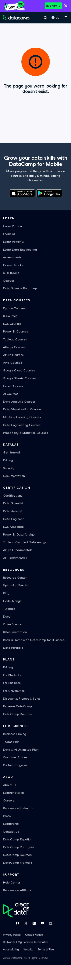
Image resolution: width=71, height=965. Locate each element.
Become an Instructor (18, 808)
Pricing (8, 460)
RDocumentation (15, 632)
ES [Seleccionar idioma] (55, 17)
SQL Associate (13, 527)
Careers (8, 800)
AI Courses (10, 394)
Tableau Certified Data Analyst (25, 542)
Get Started (11, 452)
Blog (6, 593)
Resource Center (15, 577)
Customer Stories (15, 757)
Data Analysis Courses (19, 401)
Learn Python (12, 226)
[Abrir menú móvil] (65, 17)
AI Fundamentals (15, 558)
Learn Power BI (13, 241)
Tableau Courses (15, 339)
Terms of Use (46, 949)
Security (9, 468)
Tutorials (9, 609)
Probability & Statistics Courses (25, 433)
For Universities (14, 691)
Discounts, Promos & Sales (22, 698)
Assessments (12, 257)
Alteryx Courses (14, 347)
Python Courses (14, 308)
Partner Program (15, 765)
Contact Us (11, 831)
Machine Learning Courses (22, 417)
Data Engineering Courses (22, 425)
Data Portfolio (13, 648)
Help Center (11, 882)
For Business (12, 683)
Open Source (12, 624)
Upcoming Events (15, 585)
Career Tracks (13, 265)
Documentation (14, 476)
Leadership (11, 823)
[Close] (65, 6)
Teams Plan (11, 742)
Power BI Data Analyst (19, 534)
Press (7, 816)
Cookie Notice (34, 934)
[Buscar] (45, 17)
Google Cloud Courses (19, 370)
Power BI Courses (15, 331)
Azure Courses (13, 355)
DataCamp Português (18, 847)
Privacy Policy (12, 934)
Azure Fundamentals (17, 550)
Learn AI (9, 234)
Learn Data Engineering (20, 249)
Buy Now (53, 5)
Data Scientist (13, 503)
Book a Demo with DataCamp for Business (33, 640)
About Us (9, 785)
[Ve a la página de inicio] (16, 18)
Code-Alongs (12, 601)
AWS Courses (12, 362)
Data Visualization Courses (22, 409)
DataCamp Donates (17, 714)
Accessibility (11, 949)
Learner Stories (13, 792)
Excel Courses (13, 386)
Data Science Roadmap (20, 288)
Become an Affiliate (17, 890)
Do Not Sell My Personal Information (25, 942)
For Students (12, 675)
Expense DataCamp (17, 706)
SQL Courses (12, 324)
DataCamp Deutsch (17, 855)
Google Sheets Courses (19, 378)
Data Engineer (13, 519)
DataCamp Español (17, 839)
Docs (6, 616)
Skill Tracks (11, 273)
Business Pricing (14, 734)
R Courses (10, 316)
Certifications (12, 495)
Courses (9, 280)
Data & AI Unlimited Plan (20, 749)
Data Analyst (12, 511)
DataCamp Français (17, 862)
